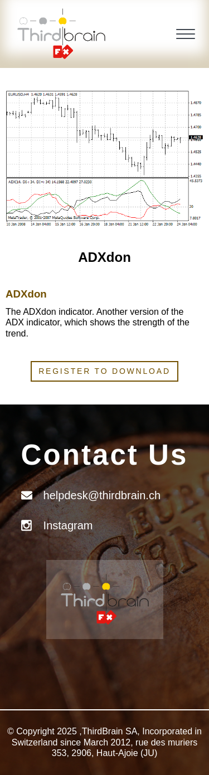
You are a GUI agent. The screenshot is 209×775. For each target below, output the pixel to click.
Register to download (104, 371)
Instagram (68, 525)
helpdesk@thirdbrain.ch (102, 495)
